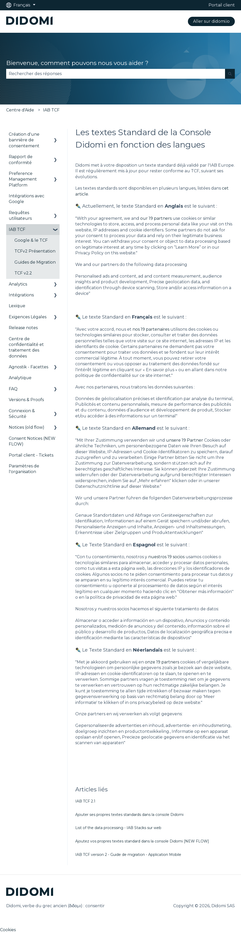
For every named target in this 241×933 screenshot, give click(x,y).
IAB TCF (51, 110)
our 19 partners (156, 218)
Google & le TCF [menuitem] (31, 240)
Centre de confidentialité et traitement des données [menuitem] (26, 347)
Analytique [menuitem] (20, 377)
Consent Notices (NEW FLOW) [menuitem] (32, 441)
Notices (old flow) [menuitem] (26, 427)
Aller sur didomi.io (211, 21)
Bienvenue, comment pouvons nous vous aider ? (77, 63)
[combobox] (115, 74)
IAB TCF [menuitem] (17, 229)
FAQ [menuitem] (13, 388)
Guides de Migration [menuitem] (35, 262)
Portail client (222, 5)
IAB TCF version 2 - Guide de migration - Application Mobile (128, 854)
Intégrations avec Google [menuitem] (26, 198)
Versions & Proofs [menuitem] (26, 399)
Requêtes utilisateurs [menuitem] (20, 215)
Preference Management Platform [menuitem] (23, 179)
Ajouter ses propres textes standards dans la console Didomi (129, 814)
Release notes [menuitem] (23, 327)
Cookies (8, 929)
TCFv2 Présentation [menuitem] (34, 251)
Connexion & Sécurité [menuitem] (22, 413)
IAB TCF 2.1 (85, 801)
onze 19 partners (162, 662)
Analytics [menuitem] (18, 284)
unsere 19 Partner (184, 440)
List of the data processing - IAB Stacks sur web (118, 827)
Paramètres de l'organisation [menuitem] (24, 469)
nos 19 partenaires (150, 329)
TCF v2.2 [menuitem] (23, 273)
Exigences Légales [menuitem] (27, 316)
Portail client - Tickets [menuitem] (31, 455)
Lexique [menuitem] (17, 305)
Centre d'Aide (20, 110)
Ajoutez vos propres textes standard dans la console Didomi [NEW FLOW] (142, 841)
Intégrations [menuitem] (21, 295)
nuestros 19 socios (166, 556)
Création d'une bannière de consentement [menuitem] (24, 140)
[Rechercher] (230, 74)
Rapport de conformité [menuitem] (20, 159)
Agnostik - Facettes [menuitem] (28, 366)
